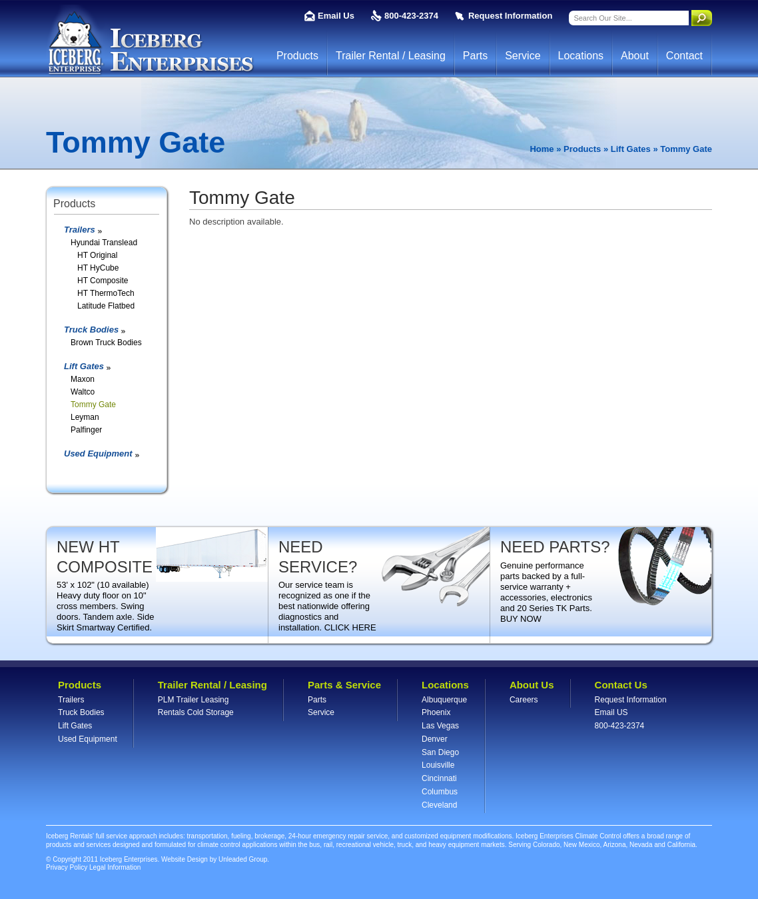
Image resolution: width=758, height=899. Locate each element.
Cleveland (439, 805)
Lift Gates (631, 149)
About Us (532, 684)
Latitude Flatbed (106, 306)
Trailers (79, 230)
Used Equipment (98, 453)
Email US (611, 712)
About (635, 55)
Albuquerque (444, 699)
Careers (524, 699)
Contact (684, 55)
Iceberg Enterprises (150, 41)
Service (522, 55)
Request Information (510, 16)
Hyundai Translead (104, 242)
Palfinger (86, 430)
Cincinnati (439, 778)
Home (542, 149)
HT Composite (102, 280)
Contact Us (621, 684)
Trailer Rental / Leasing (391, 55)
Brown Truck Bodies (106, 342)
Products (297, 55)
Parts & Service (344, 684)
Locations (581, 55)
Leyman (85, 417)
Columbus (440, 791)
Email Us (336, 16)
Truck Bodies (91, 330)
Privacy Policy (66, 867)
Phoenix (436, 712)
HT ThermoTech (106, 293)
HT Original (97, 255)
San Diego (440, 752)
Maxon (83, 379)
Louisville (438, 765)
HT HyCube (98, 268)
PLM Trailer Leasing (193, 699)
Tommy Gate (93, 404)
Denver (435, 739)
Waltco (83, 392)
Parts (475, 55)
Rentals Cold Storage (196, 712)
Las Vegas (440, 725)
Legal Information (115, 867)
